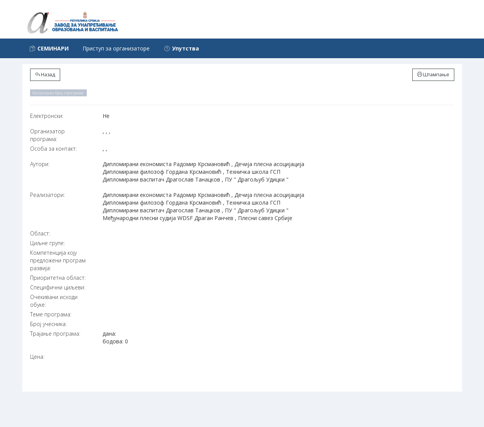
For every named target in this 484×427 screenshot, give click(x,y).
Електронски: (46, 115)
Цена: (37, 356)
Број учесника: (48, 324)
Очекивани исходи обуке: (54, 300)
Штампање (433, 74)
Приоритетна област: (58, 277)
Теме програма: (50, 314)
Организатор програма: (47, 135)
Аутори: (39, 164)
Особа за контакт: (53, 148)
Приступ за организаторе (116, 48)
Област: (40, 233)
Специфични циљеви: (57, 287)
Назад (45, 74)
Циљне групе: (47, 243)
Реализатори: (47, 194)
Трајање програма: (55, 333)
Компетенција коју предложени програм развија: (58, 260)
